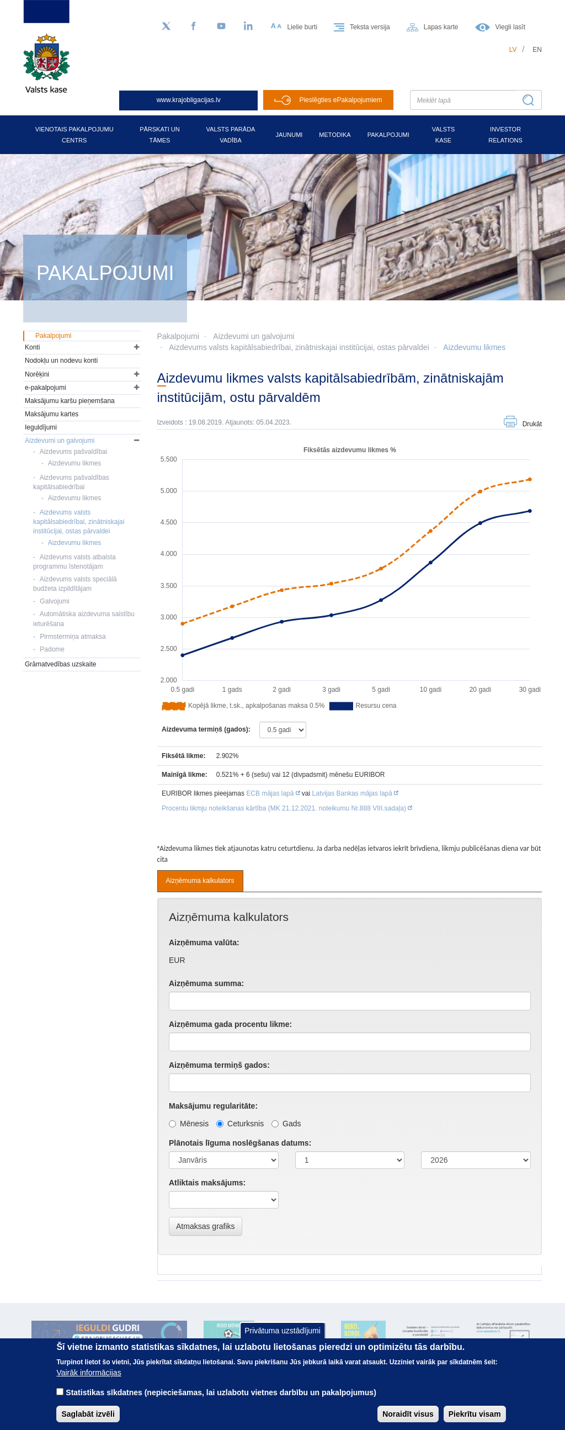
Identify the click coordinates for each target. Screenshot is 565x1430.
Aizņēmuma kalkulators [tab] (200, 881)
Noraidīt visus (408, 1414)
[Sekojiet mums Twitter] (166, 26)
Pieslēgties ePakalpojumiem (340, 100)
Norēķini (37, 374)
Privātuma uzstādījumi (282, 1330)
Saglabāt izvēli (87, 1414)
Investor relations (505, 135)
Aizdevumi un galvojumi (253, 336)
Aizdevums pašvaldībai (74, 452)
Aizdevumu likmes (474, 347)
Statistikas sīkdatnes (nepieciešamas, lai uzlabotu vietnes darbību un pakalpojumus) (221, 1392)
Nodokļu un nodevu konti (61, 360)
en (537, 50)
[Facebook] (194, 26)
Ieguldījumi (41, 427)
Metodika (334, 134)
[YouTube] (221, 26)
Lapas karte (441, 27)
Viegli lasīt (510, 27)
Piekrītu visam (475, 1414)
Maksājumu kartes (51, 414)
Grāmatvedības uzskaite (60, 664)
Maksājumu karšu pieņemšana (70, 401)
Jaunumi (288, 134)
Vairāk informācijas (88, 1372)
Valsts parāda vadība (230, 135)
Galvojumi (54, 601)
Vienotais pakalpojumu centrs (74, 135)
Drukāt (532, 424)
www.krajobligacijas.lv (189, 100)
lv (513, 50)
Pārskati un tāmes (160, 135)
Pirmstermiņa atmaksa (72, 636)
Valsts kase (443, 135)
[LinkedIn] (249, 26)
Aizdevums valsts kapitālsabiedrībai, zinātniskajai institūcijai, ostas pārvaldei (299, 347)
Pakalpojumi (388, 134)
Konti (32, 347)
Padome (52, 649)
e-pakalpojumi (45, 387)
